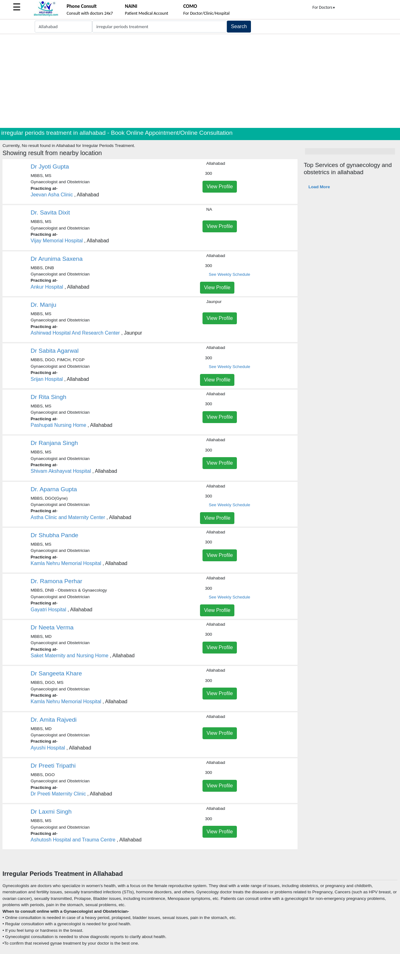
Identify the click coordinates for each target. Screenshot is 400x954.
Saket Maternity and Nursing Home (69, 655)
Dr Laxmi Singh (51, 811)
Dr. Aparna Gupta (54, 489)
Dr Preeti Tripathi (53, 765)
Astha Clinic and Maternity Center (68, 517)
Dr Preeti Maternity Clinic (58, 793)
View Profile (220, 186)
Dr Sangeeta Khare (56, 673)
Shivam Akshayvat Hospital (61, 471)
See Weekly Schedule (229, 274)
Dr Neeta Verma (52, 627)
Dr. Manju (43, 304)
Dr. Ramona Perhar (56, 581)
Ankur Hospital (47, 287)
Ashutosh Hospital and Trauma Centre (73, 839)
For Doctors (324, 7)
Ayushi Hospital (48, 747)
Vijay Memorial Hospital (57, 240)
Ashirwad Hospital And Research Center (75, 333)
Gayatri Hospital (48, 609)
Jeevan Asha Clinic (52, 194)
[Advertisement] (200, 81)
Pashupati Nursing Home (58, 425)
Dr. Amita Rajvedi (54, 719)
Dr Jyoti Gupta (50, 166)
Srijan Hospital (47, 379)
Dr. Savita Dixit (50, 212)
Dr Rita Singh (48, 397)
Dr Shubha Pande (54, 535)
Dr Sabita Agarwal (55, 350)
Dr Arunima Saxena (56, 258)
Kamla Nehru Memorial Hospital (66, 563)
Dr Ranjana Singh (54, 443)
